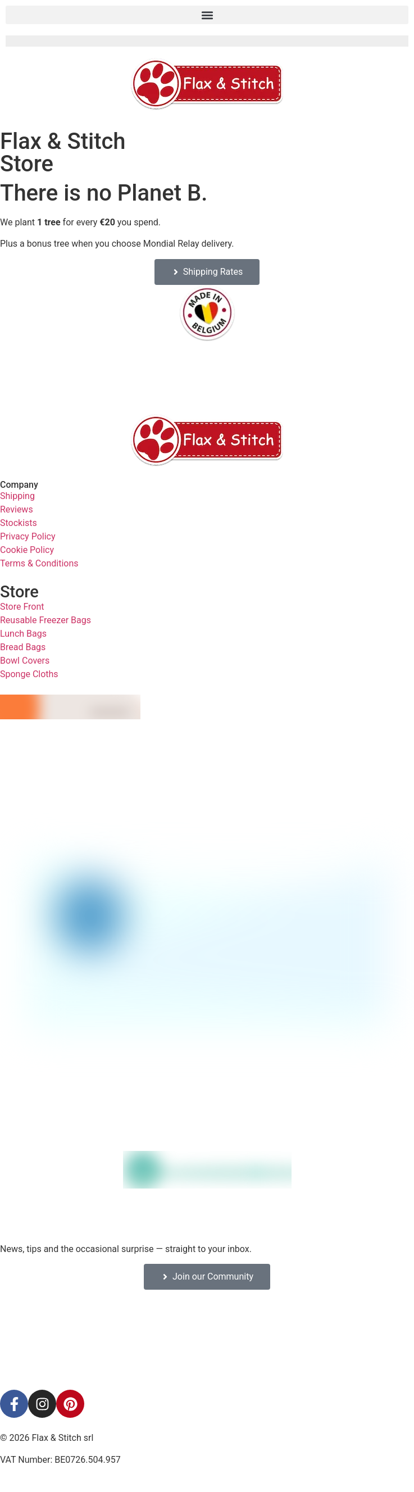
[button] (207, 15)
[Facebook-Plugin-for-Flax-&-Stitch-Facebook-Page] (207, 1339)
